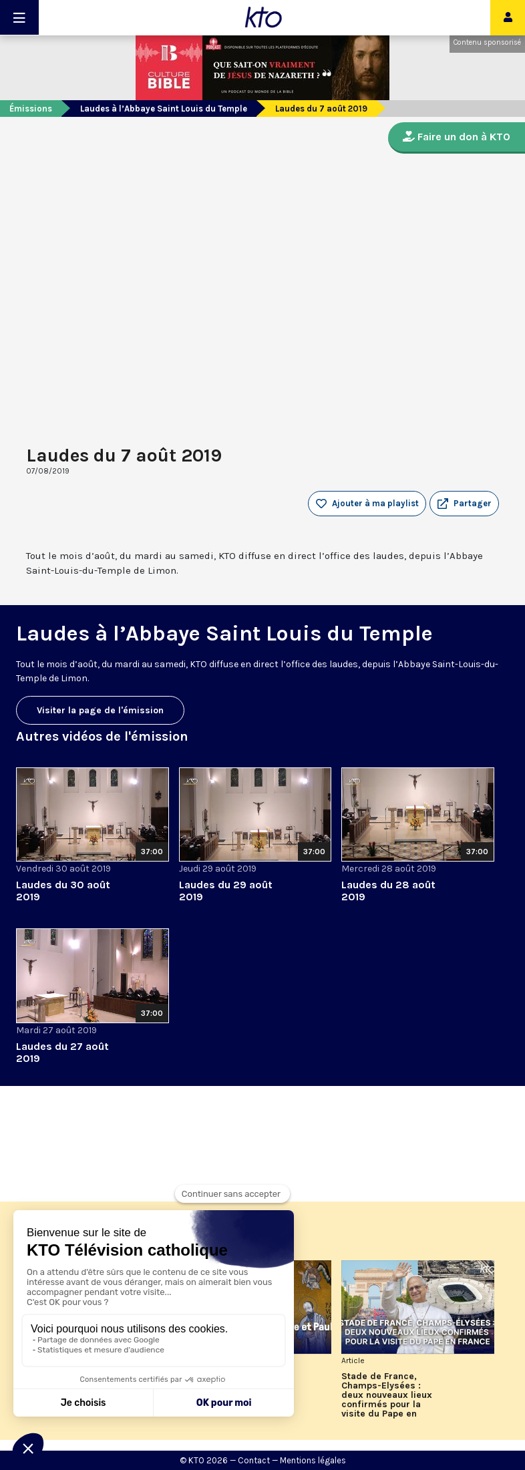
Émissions (30, 109)
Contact (254, 1460)
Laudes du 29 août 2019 (226, 890)
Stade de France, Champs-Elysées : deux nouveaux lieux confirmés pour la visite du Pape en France (386, 1395)
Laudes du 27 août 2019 (62, 1052)
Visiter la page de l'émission (100, 710)
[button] (464, 503)
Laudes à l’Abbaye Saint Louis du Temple (163, 109)
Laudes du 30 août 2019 (63, 890)
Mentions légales (313, 1460)
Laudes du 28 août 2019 (388, 890)
